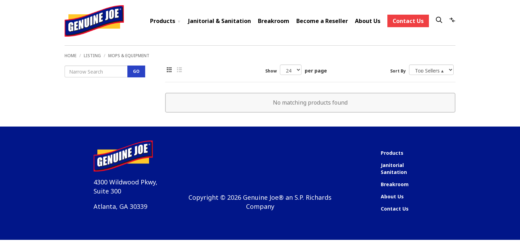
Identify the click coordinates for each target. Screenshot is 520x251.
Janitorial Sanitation (394, 168)
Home (70, 56)
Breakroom (273, 21)
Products (165, 21)
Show (271, 71)
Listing (92, 56)
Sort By (398, 71)
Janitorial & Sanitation (219, 21)
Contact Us (408, 21)
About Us (367, 21)
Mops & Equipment (128, 56)
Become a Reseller (322, 21)
